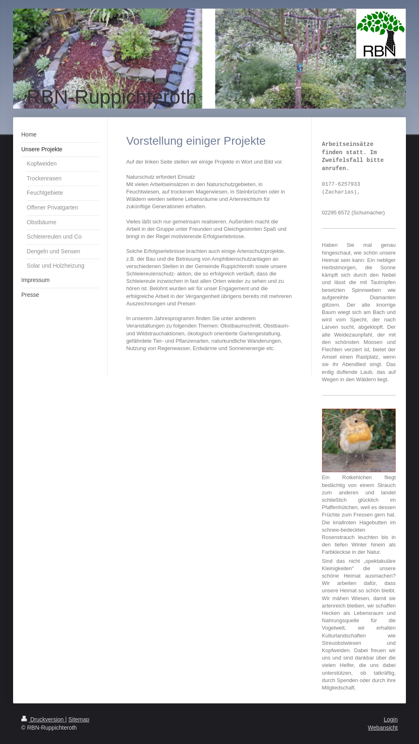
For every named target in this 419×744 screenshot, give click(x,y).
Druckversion (43, 719)
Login (391, 719)
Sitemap (78, 719)
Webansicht (383, 727)
